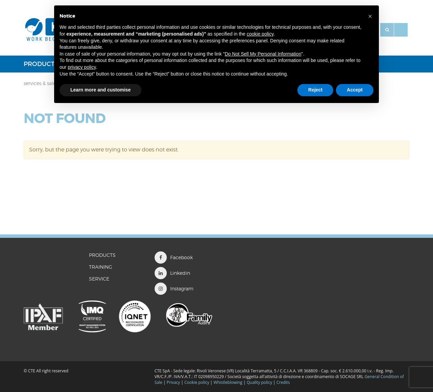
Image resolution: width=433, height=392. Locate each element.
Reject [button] (315, 89)
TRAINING (100, 267)
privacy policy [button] (82, 67)
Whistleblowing (228, 382)
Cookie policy (196, 382)
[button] (370, 16)
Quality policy (259, 382)
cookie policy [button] (260, 34)
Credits (283, 382)
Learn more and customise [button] (100, 89)
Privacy (173, 382)
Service (99, 279)
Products (41, 64)
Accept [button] (355, 89)
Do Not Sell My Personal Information (263, 54)
